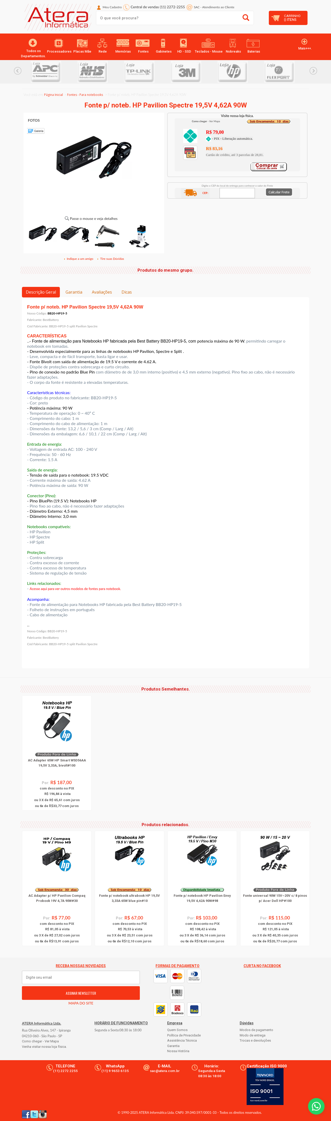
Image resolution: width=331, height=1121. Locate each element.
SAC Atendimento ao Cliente (214, 7)
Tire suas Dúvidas (110, 259)
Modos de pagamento (256, 1030)
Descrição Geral (41, 292)
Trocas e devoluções (255, 1040)
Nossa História (178, 1051)
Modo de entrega (252, 1035)
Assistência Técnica (182, 1040)
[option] (54, 72)
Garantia (74, 292)
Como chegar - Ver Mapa (40, 1041)
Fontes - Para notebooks (85, 95)
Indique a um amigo (78, 259)
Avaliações (102, 292)
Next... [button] (313, 70)
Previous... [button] (17, 70)
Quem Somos (177, 1030)
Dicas (127, 292)
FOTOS (34, 120)
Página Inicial (53, 95)
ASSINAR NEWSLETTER (81, 993)
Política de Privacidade (184, 1035)
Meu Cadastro (112, 7)
